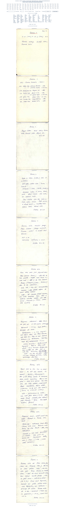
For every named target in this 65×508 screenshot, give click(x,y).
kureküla (49, 16)
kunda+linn (46, 16)
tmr (30, 8)
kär (15, 6)
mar (37, 6)
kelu (25, 16)
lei (20, 6)
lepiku (38, 17)
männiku (30, 18)
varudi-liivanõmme (35, 21)
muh (45, 6)
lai (17, 6)
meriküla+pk (14, 18)
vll (15, 9)
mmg (43, 6)
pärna (49, 19)
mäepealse (26, 18)
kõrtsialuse (30, 17)
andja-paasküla (34, 14)
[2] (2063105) (19, 75)
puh (35, 7)
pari (38, 19)
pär (37, 7)
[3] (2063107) (19, 122)
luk (30, 6)
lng (28, 6)
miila (21, 18)
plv (30, 7)
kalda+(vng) (18, 16)
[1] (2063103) (19, 28)
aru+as (43, 14)
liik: (20, 11)
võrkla (21, 22)
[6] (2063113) (19, 265)
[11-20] (32, 24)
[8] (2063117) (19, 360)
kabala (46, 15)
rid (53, 7)
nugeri (33, 18)
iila (38, 15)
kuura (21, 17)
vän (28, 9)
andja (29, 14)
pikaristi (43, 19)
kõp (10, 6)
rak (42, 7)
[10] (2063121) (19, 455)
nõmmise (39, 18)
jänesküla (43, 15)
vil (10, 9)
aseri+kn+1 (14, 15)
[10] (36, 503)
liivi (25, 6)
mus (48, 6)
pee (15, 7)
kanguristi (21, 16)
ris (55, 7)
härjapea (34, 15)
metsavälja (18, 18)
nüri (42, 18)
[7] (33, 503)
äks (30, 9)
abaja (21, 14)
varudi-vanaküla (40, 21)
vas (55, 8)
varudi (25, 21)
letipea (43, 17)
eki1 (28, 13)
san (17, 8)
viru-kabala (49, 21)
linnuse (46, 17)
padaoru (34, 19)
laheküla (34, 17)
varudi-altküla (30, 21)
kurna (14, 17)
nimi (7, 11)
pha (17, 7)
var (53, 8)
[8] (34, 503)
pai (10, 7)
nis (53, 6)
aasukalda (18, 14)
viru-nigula (14, 22)
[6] (32, 503)
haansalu (26, 15)
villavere (46, 21)
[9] (35, 503)
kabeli (49, 15)
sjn (25, 8)
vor (23, 9)
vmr (17, 9)
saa (15, 8)
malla (49, 17)
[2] (29, 503)
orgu (49, 18)
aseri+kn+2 (18, 15)
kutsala (18, 17)
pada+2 (30, 19)
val (50, 8)
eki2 (29, 13)
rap (48, 7)
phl (20, 7)
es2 (32, 13)
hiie (29, 15)
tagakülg (46, 28)
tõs (40, 8)
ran (45, 7)
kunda (43, 16)
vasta (43, 21)
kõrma (25, 17)
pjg (25, 7)
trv (37, 8)
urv (45, 8)
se (20, 8)
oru (13, 19)
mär (50, 6)
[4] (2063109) (19, 170)
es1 (31, 13)
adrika (25, 14)
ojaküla (46, 18)
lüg (35, 6)
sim (23, 8)
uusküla (14, 21)
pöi (40, 7)
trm (35, 8)
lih (23, 6)
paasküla (18, 19)
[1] (28, 503)
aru (38, 14)
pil (23, 7)
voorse (18, 22)
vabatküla (18, 21)
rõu (10, 8)
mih (40, 6)
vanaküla (21, 21)
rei (50, 7)
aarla (14, 14)
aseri (45, 14)
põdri (45, 19)
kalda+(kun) (14, 16)
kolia (33, 16)
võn (25, 9)
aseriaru (21, 15)
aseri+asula (49, 14)
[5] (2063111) (19, 217)
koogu (38, 16)
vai (48, 8)
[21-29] (35, 24)
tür (42, 8)
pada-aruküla (22, 19)
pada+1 (26, 19)
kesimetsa (30, 16)
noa (55, 6)
